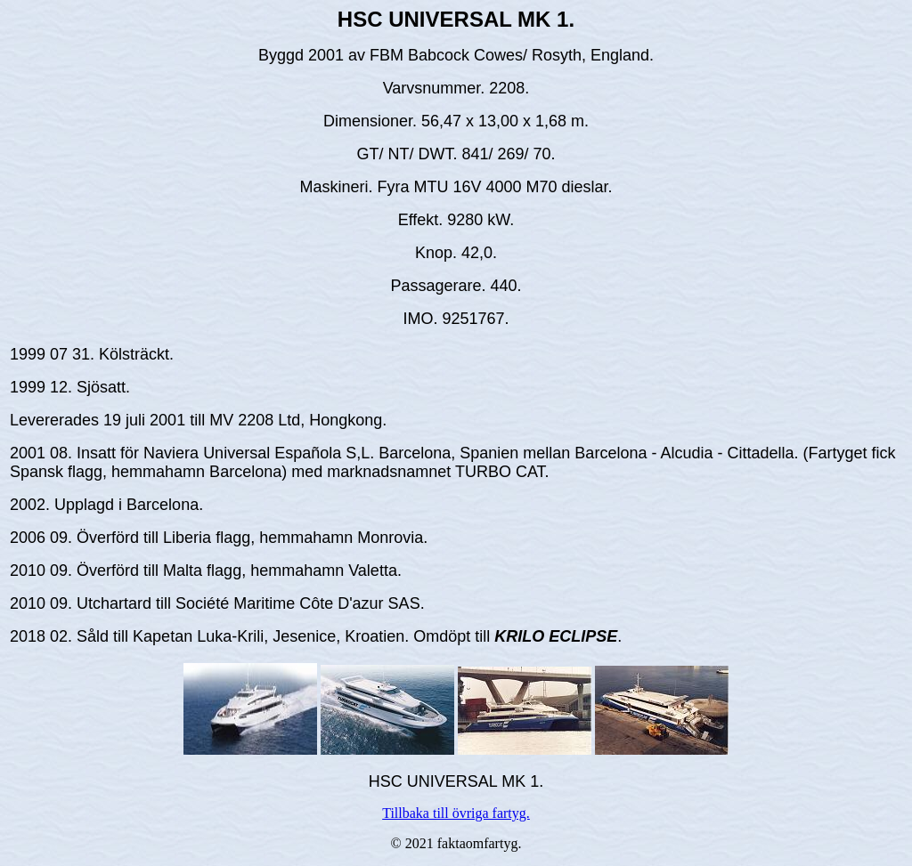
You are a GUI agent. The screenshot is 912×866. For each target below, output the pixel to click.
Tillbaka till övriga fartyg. (456, 813)
